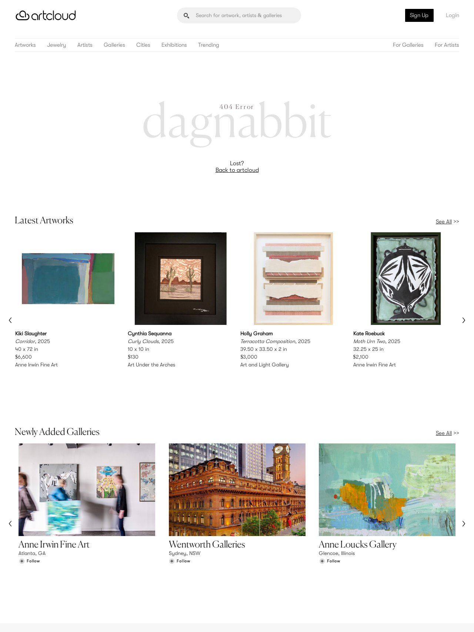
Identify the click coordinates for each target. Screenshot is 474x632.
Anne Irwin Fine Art (36, 364)
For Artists (447, 45)
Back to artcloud (237, 170)
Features (143, 572)
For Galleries (408, 45)
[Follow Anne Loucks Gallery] (329, 522)
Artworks (25, 45)
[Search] (239, 15)
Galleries (114, 45)
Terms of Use (52, 622)
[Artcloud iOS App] (426, 617)
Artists (85, 45)
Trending (208, 45)
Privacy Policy (82, 622)
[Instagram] (361, 618)
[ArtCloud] (46, 15)
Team (367, 572)
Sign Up (419, 15)
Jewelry (56, 45)
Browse (27, 572)
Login (452, 15)
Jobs (366, 579)
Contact (370, 587)
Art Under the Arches (151, 364)
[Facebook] (394, 618)
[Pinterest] (377, 618)
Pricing (140, 579)
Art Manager (261, 587)
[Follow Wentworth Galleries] (179, 522)
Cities (143, 45)
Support (142, 587)
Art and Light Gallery (264, 364)
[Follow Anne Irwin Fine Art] (29, 522)
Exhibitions (174, 45)
